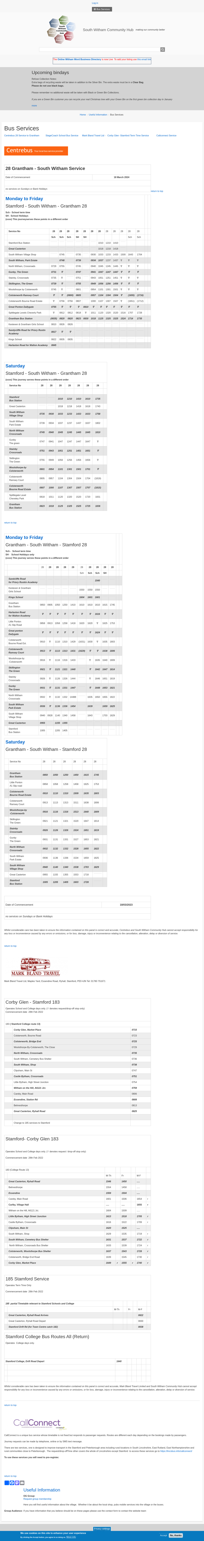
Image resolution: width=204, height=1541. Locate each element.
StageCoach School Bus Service (62, 135)
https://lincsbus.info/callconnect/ (176, 1451)
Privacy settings (102, 1529)
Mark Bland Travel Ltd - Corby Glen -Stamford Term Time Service (115, 135)
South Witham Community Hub (108, 30)
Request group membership (37, 1499)
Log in (95, 3)
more (34, 105)
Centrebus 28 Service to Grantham (23, 135)
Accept (163, 1535)
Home (83, 114)
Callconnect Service (166, 135)
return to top (157, 191)
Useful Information (98, 114)
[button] (102, 9)
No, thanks (176, 1535)
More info (71, 1537)
